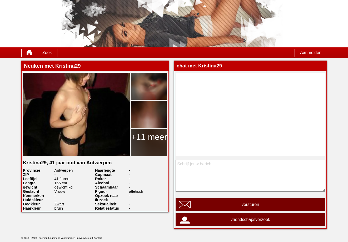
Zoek (47, 52)
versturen (250, 204)
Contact (97, 238)
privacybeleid (84, 238)
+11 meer (149, 137)
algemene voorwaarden (62, 238)
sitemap (43, 238)
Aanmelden (310, 52)
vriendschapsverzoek (250, 219)
